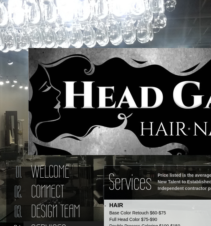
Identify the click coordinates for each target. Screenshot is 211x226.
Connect (47, 191)
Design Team (55, 211)
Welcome (50, 171)
